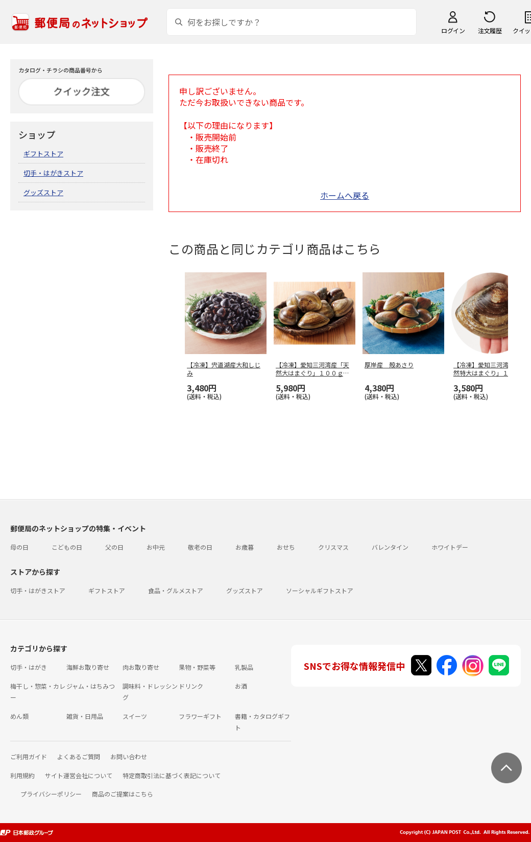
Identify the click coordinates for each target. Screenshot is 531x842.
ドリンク (191, 686)
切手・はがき (28, 667)
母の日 (19, 547)
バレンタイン (390, 547)
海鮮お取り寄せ (87, 667)
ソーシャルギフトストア (319, 590)
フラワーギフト (200, 716)
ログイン (453, 30)
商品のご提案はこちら (122, 793)
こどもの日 (67, 547)
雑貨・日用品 (84, 716)
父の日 (114, 547)
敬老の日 (200, 547)
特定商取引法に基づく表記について (172, 775)
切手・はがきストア (53, 173)
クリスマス (333, 547)
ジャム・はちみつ (90, 686)
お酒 (241, 686)
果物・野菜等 (197, 667)
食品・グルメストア (175, 590)
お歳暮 (244, 547)
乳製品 (244, 667)
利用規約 (22, 775)
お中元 (156, 547)
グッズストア (43, 192)
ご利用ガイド (28, 756)
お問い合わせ (128, 756)
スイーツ (135, 716)
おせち (286, 547)
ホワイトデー (449, 547)
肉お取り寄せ (141, 667)
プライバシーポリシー (51, 793)
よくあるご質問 (78, 756)
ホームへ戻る (344, 195)
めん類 (19, 716)
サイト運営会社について (78, 775)
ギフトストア (43, 153)
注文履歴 (489, 30)
